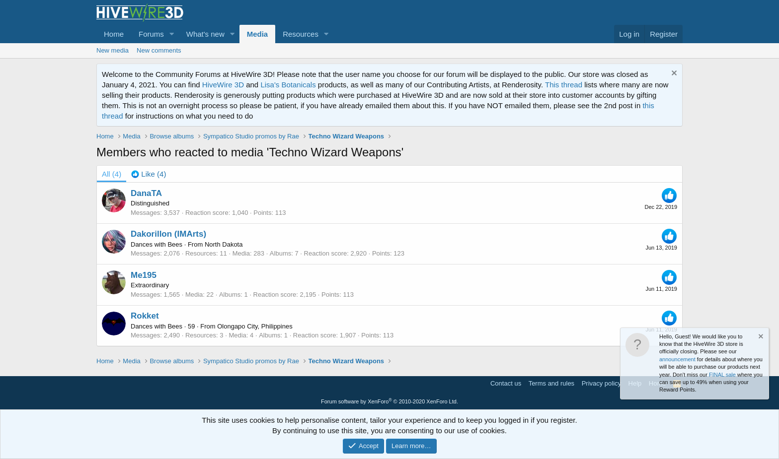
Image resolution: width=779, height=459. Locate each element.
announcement (677, 359)
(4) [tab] (111, 174)
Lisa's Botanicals (287, 84)
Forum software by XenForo (389, 401)
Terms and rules (551, 383)
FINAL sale (722, 375)
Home (114, 34)
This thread (563, 84)
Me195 (143, 275)
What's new (205, 34)
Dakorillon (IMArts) (168, 234)
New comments (159, 50)
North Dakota (224, 244)
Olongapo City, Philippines (255, 326)
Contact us (505, 383)
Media (257, 34)
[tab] (148, 174)
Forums (151, 34)
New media (112, 50)
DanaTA (146, 193)
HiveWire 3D (223, 84)
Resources (300, 34)
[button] (172, 34)
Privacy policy (601, 383)
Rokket (145, 316)
